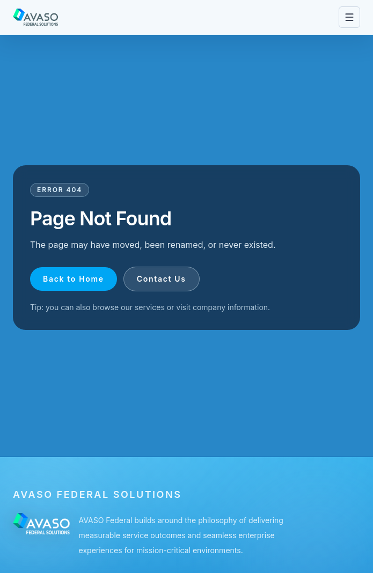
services (150, 307)
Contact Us (161, 278)
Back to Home (73, 278)
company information (230, 307)
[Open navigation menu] (349, 17)
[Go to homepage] (35, 17)
